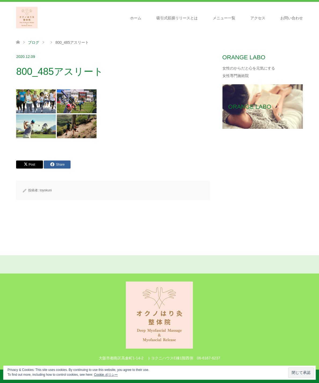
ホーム (135, 18)
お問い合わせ (291, 18)
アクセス (257, 18)
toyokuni (46, 190)
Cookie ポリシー (106, 375)
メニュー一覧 (224, 18)
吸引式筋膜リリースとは (177, 18)
